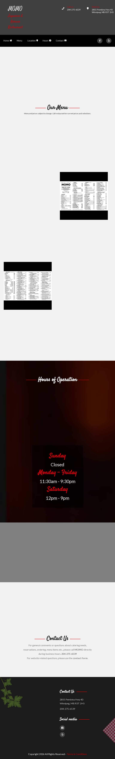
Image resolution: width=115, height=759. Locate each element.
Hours (47, 40)
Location (33, 40)
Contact (61, 40)
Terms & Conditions (77, 754)
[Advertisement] (57, 75)
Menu (19, 40)
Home (7, 40)
